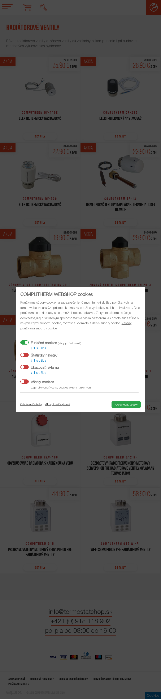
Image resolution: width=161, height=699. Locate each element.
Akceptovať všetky (126, 404)
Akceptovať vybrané (57, 404)
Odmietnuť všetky (31, 404)
